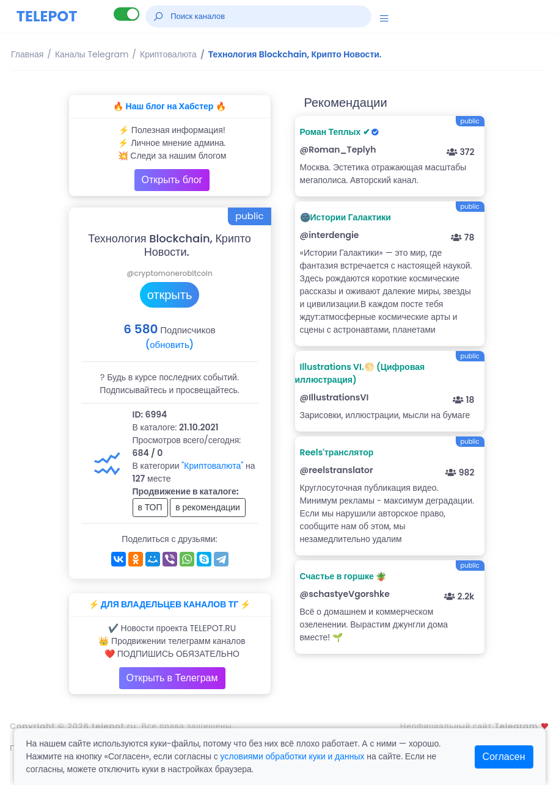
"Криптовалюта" (212, 466)
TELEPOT (47, 16)
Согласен (504, 757)
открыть (169, 294)
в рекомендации (207, 507)
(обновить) (169, 344)
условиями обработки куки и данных (293, 756)
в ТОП (150, 507)
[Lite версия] (126, 14)
